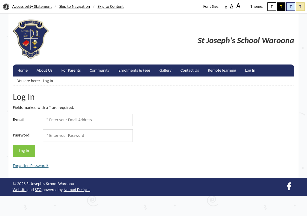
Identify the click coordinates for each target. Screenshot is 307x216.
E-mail (18, 119)
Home (22, 70)
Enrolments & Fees (134, 70)
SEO (38, 189)
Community (99, 70)
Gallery (165, 70)
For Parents (71, 70)
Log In (250, 70)
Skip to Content (110, 6)
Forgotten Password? (31, 165)
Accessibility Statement (32, 6)
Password (21, 135)
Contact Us (189, 70)
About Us (44, 70)
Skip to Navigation (74, 6)
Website (19, 189)
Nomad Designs (77, 189)
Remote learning (222, 70)
